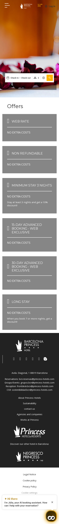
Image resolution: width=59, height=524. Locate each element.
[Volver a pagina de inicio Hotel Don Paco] (26, 6)
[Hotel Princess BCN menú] (7, 5)
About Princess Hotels (29, 397)
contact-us (29, 408)
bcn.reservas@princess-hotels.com (36, 379)
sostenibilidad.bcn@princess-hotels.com (32, 389)
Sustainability (29, 403)
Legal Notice (29, 474)
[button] (50, 78)
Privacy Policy (30, 486)
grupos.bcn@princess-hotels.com (37, 382)
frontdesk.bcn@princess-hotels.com (35, 386)
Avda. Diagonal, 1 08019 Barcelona (30, 372)
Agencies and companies (29, 414)
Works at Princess (29, 419)
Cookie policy (29, 480)
